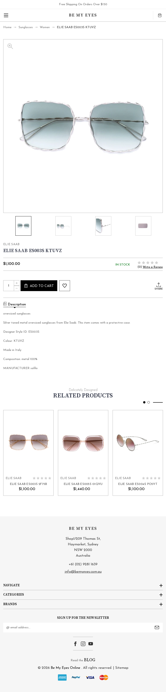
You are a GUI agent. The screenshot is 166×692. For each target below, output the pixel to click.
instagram (83, 644)
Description (14, 304)
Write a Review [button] (153, 267)
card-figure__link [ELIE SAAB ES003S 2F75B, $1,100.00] (28, 442)
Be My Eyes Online (65, 668)
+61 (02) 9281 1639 (83, 564)
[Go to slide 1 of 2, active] (144, 402)
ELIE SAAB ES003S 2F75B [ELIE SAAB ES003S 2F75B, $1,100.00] (28, 484)
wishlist (64, 286)
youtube (90, 644)
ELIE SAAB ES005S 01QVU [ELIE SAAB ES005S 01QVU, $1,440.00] (83, 484)
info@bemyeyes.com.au (83, 572)
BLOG (89, 660)
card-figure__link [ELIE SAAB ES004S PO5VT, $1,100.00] (137, 442)
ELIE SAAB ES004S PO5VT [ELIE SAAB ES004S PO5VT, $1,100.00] (137, 484)
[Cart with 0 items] (160, 15)
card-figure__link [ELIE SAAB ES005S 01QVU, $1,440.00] (83, 442)
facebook (75, 644)
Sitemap (121, 668)
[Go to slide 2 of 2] (148, 402)
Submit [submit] (157, 627)
